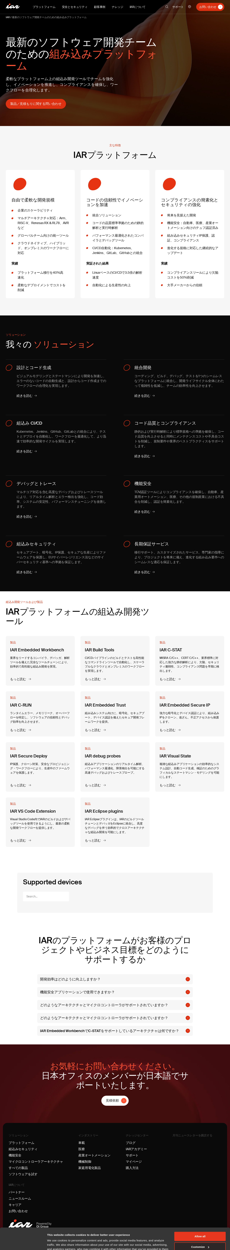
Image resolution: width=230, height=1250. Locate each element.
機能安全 (15, 1155)
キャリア (15, 1205)
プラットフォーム (21, 1143)
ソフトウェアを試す (23, 1174)
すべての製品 (18, 1168)
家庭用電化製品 (89, 1168)
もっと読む (18, 679)
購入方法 (132, 1168)
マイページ (134, 1161)
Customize (200, 1226)
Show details (55, 1242)
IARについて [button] (138, 7)
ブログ (130, 1143)
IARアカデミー (136, 1149)
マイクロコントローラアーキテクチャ (36, 1161)
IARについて (17, 1185)
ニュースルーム (20, 1198)
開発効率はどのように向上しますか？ (70, 979)
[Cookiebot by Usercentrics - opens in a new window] (23, 1243)
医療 (81, 1149)
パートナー (17, 1192)
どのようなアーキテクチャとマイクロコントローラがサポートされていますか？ (104, 1005)
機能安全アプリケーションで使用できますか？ (77, 992)
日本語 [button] (189, 6)
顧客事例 (99, 7)
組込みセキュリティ (23, 1149)
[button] (167, 6)
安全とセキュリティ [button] (75, 7)
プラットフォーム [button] (44, 7)
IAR (8, 17)
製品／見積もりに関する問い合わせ (35, 104)
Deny (200, 1237)
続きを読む (25, 396)
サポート (178, 7)
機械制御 (84, 1161)
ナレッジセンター (137, 1135)
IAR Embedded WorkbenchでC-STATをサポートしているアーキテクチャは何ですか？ (109, 1030)
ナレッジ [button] (117, 7)
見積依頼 (112, 1100)
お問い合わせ (207, 7)
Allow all (200, 1216)
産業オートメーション (94, 1155)
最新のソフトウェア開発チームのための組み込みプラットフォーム (49, 17)
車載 (81, 1143)
